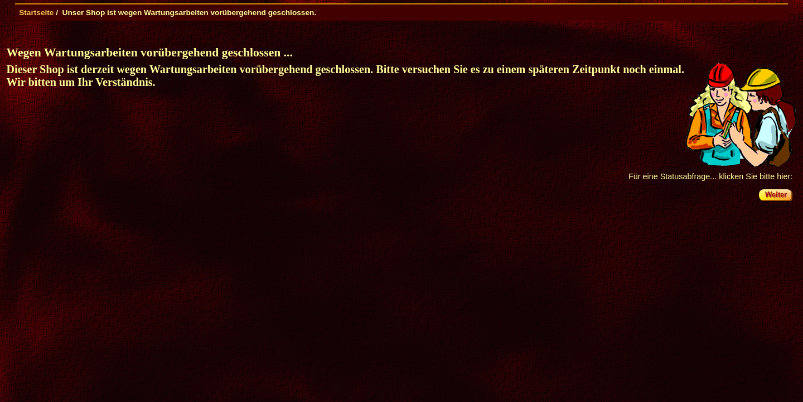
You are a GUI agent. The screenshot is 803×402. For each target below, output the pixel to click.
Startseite (36, 12)
